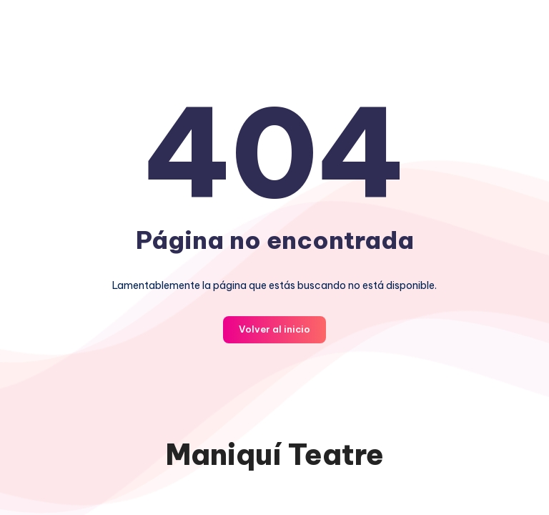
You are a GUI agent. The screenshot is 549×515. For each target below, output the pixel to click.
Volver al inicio (274, 329)
